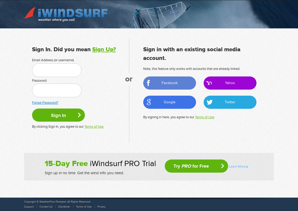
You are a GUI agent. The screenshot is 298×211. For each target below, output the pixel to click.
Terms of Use (94, 127)
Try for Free (191, 166)
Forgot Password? (45, 103)
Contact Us (46, 206)
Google (170, 102)
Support (29, 206)
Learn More (237, 166)
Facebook (170, 83)
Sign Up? (104, 49)
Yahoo (230, 83)
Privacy (101, 206)
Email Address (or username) (53, 60)
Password (39, 81)
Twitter (230, 102)
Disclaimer (64, 206)
